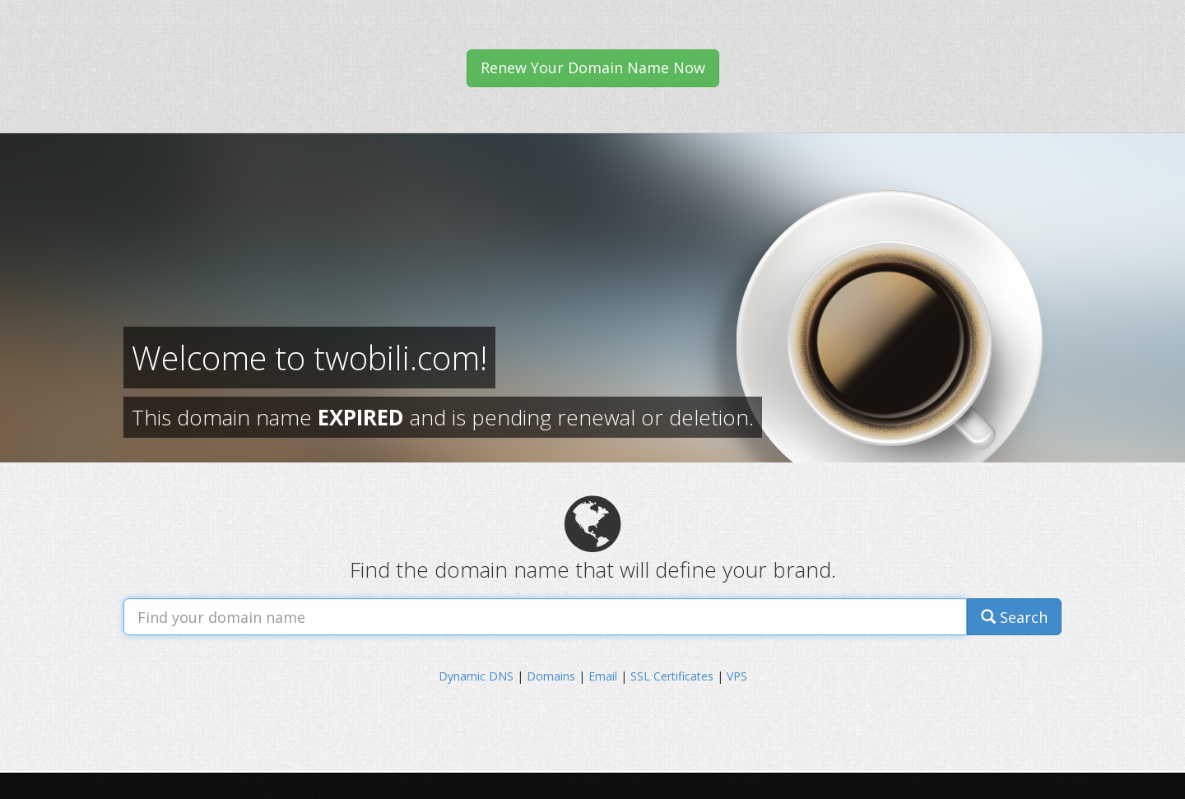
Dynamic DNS (476, 676)
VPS (737, 676)
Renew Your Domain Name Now (593, 67)
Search (1014, 617)
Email (602, 676)
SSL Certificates (671, 676)
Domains (551, 676)
